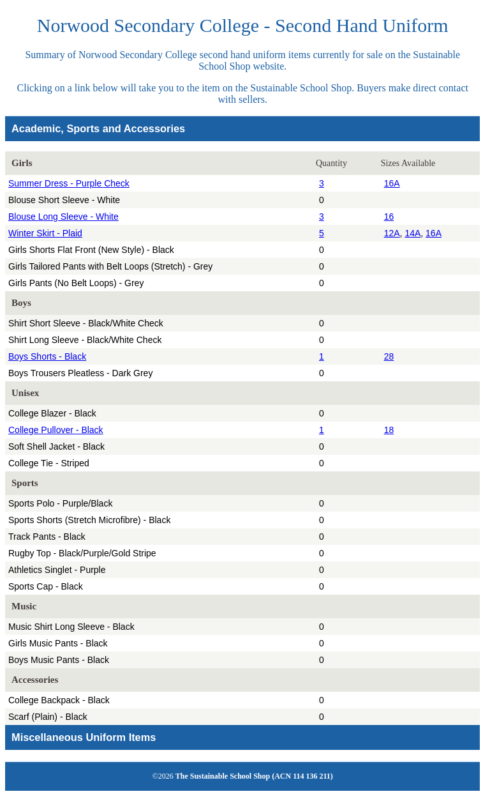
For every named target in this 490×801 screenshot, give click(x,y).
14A (412, 233)
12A (392, 233)
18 (389, 430)
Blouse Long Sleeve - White (63, 216)
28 (389, 356)
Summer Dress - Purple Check (69, 183)
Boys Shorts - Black (47, 356)
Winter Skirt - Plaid (45, 233)
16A (392, 183)
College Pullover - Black (55, 430)
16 (389, 216)
